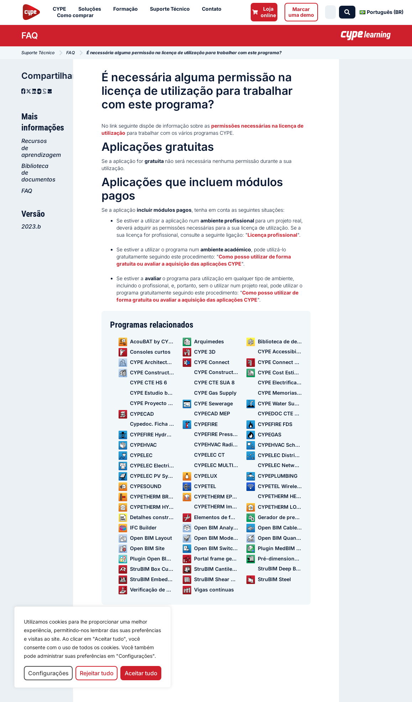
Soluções (91, 9)
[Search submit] (347, 12)
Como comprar (77, 15)
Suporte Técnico (171, 9)
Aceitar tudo (141, 673)
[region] (92, 647)
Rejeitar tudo (97, 673)
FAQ (26, 190)
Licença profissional (272, 235)
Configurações (48, 673)
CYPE (61, 9)
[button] (23, 91)
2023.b (31, 226)
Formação (127, 9)
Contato (213, 9)
